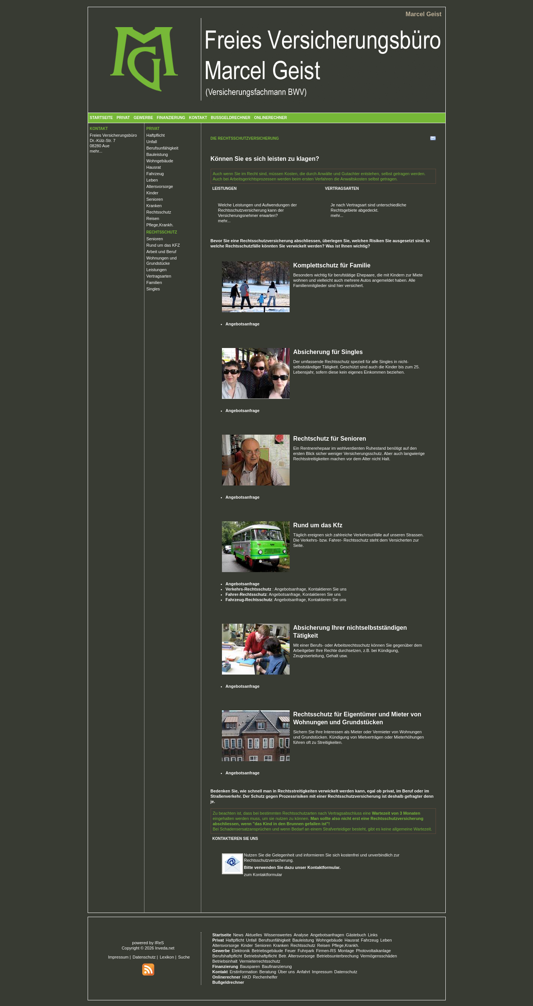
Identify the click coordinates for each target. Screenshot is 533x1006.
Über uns (286, 971)
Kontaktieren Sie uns (327, 589)
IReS (159, 942)
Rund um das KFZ (163, 245)
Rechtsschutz (158, 212)
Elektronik (241, 950)
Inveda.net (164, 948)
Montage (346, 950)
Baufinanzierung (277, 966)
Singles (153, 289)
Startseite (101, 118)
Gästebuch (356, 935)
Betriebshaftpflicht (260, 956)
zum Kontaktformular (263, 874)
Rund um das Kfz (318, 525)
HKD (246, 977)
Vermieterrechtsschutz (259, 961)
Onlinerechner (270, 118)
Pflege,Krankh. (159, 225)
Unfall (151, 141)
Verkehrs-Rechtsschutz (249, 589)
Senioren (154, 199)
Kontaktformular (323, 867)
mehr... (96, 151)
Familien (154, 282)
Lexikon (167, 957)
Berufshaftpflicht (227, 956)
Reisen (152, 218)
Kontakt (198, 118)
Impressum (118, 957)
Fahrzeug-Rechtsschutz (249, 599)
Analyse (301, 935)
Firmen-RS (326, 950)
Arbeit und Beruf (161, 251)
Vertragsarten (158, 276)
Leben (152, 180)
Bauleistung (157, 154)
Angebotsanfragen (327, 935)
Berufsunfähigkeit (162, 148)
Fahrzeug (155, 173)
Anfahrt (303, 971)
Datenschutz (144, 957)
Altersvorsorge (159, 186)
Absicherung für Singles (328, 352)
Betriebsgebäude (267, 950)
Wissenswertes (278, 935)
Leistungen (156, 269)
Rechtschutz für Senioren (329, 438)
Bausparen (250, 966)
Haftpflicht (155, 135)
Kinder (152, 193)
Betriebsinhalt (225, 961)
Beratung (267, 971)
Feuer (290, 950)
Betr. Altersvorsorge (297, 956)
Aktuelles (253, 935)
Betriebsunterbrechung (337, 956)
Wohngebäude (159, 161)
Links (373, 935)
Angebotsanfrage (243, 324)
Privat (123, 118)
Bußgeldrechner (231, 118)
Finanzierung (171, 118)
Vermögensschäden (378, 956)
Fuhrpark (306, 950)
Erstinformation (243, 971)
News (238, 935)
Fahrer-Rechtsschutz (246, 594)
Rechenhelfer (265, 977)
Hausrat (153, 167)
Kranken (154, 205)
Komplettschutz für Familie (332, 265)
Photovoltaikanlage (373, 950)
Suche (184, 957)
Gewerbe (143, 118)
